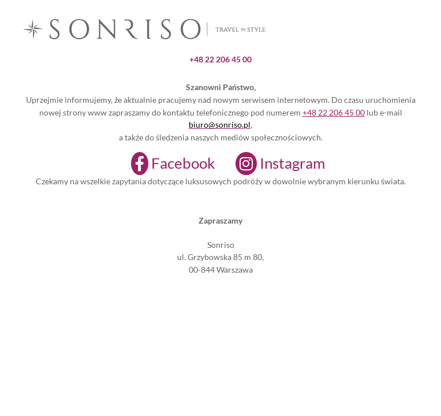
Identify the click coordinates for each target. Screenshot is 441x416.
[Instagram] (273, 163)
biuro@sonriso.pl (220, 124)
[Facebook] (166, 163)
